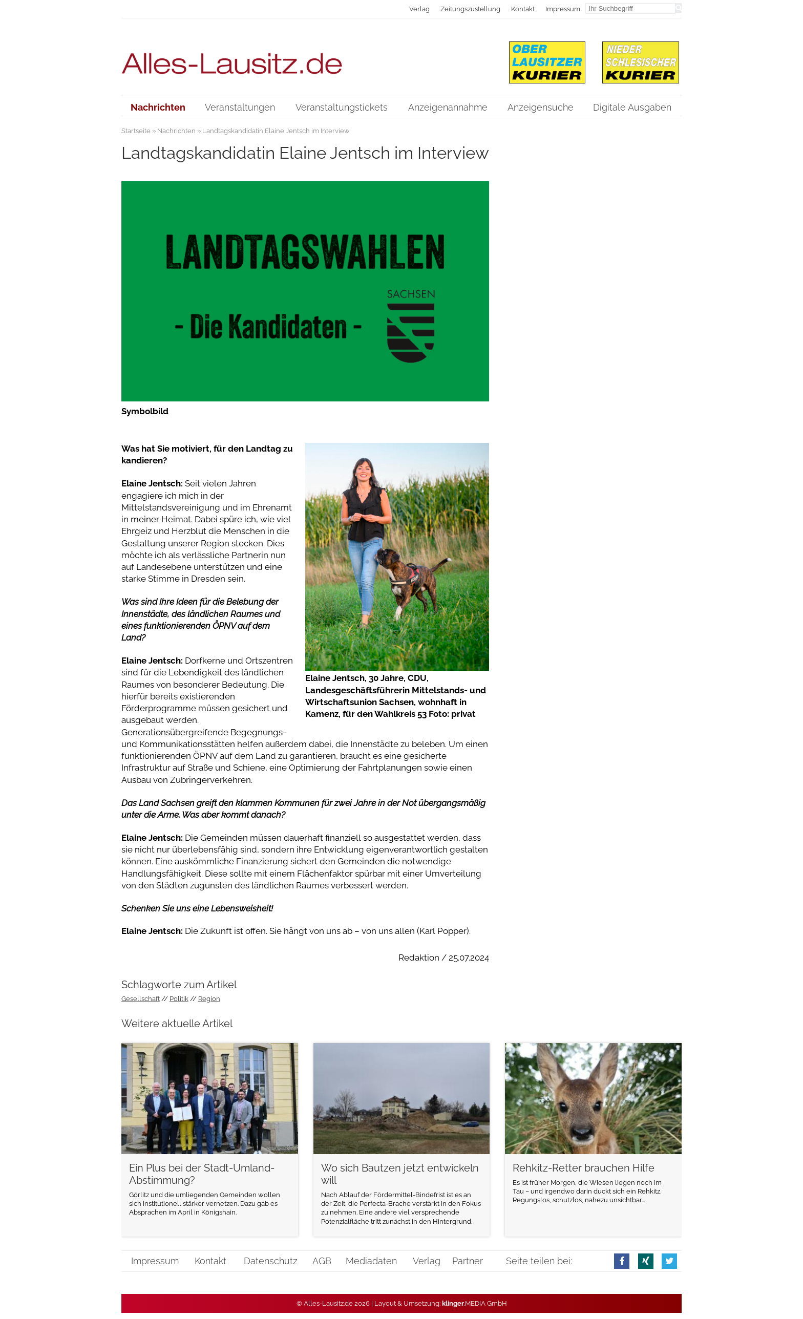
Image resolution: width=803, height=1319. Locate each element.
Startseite (136, 131)
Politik (179, 999)
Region (209, 999)
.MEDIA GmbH (474, 1303)
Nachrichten (176, 131)
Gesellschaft (140, 999)
